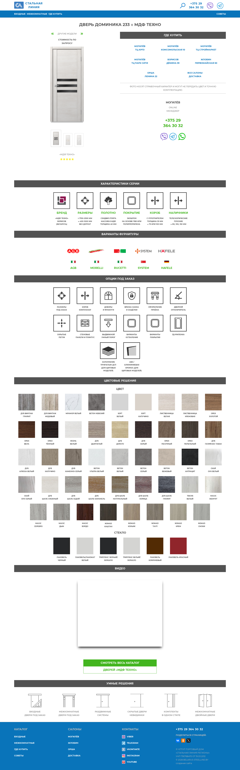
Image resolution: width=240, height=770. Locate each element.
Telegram (130, 743)
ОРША (71, 749)
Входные (20, 14)
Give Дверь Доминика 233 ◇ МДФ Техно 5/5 (72, 159)
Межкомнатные (37, 14)
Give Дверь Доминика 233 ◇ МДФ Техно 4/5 (69, 159)
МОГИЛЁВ (73, 736)
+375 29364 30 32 (196, 5)
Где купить (55, 14)
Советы (221, 14)
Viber (127, 736)
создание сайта (184, 763)
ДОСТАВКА (74, 755)
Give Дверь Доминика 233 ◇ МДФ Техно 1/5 (61, 159)
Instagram (131, 755)
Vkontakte (131, 749)
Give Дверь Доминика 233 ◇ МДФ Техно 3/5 (67, 159)
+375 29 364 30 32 (189, 729)
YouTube (129, 762)
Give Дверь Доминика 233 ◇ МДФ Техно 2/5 (64, 159)
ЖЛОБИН (73, 743)
